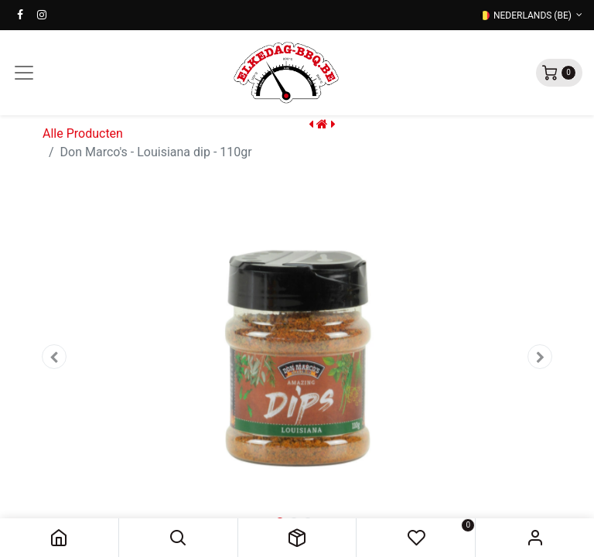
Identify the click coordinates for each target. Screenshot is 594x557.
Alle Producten (83, 133)
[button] (178, 537)
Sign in (535, 537)
